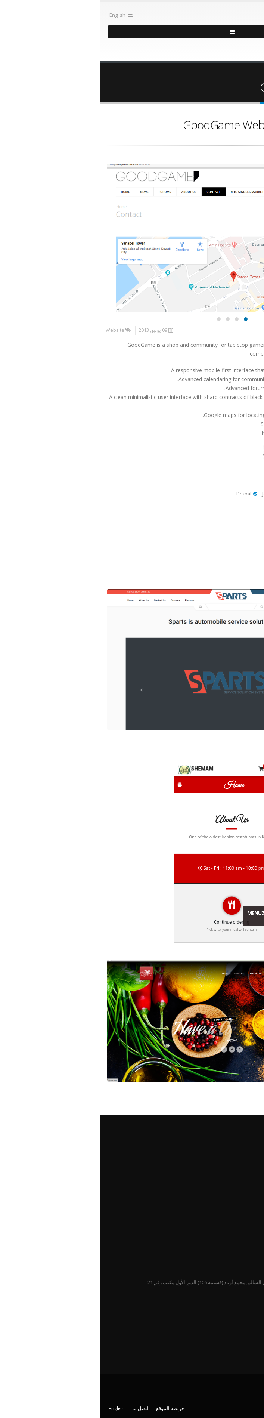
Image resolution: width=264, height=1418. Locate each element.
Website (15, 330)
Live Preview (234, 457)
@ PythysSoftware (239, 1208)
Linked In (240, 1342)
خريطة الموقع (70, 1408)
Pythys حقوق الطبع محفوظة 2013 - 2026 (216, 1391)
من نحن (235, 1162)
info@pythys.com (201, 1308)
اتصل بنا (40, 1408)
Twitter (252, 1342)
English (20, 15)
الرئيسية (249, 73)
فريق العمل (231, 1180)
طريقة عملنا (231, 1171)
